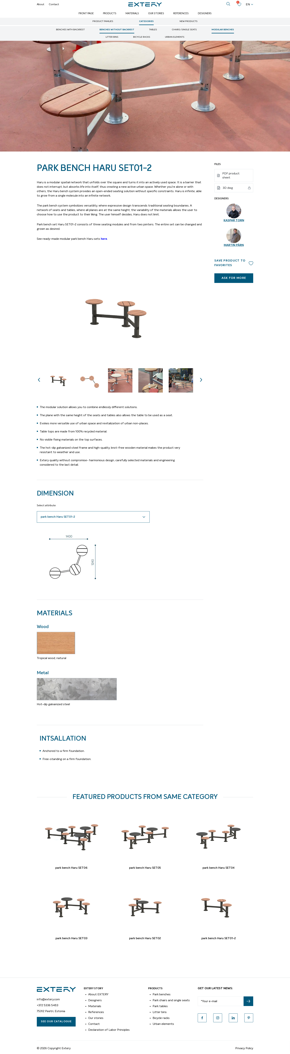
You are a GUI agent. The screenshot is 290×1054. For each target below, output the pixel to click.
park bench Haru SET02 (145, 938)
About (40, 4)
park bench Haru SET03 (71, 938)
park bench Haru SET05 (145, 867)
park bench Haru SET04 (219, 867)
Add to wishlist (251, 263)
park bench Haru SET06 (71, 867)
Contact (54, 4)
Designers (205, 13)
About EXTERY (98, 994)
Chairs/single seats (184, 30)
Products (109, 13)
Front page (86, 13)
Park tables (160, 1006)
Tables (153, 30)
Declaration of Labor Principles (109, 1029)
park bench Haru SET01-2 (218, 938)
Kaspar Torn (234, 220)
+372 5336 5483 (47, 1005)
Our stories (95, 1018)
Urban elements (174, 37)
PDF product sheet (231, 175)
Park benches (162, 994)
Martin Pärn (234, 245)
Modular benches (223, 30)
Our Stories (156, 13)
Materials (132, 13)
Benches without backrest (117, 30)
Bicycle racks (141, 37)
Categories (146, 21)
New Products (189, 21)
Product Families (102, 21)
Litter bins (112, 37)
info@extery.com (48, 999)
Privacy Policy (244, 1048)
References (181, 13)
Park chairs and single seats (171, 1000)
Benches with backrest (70, 30)
